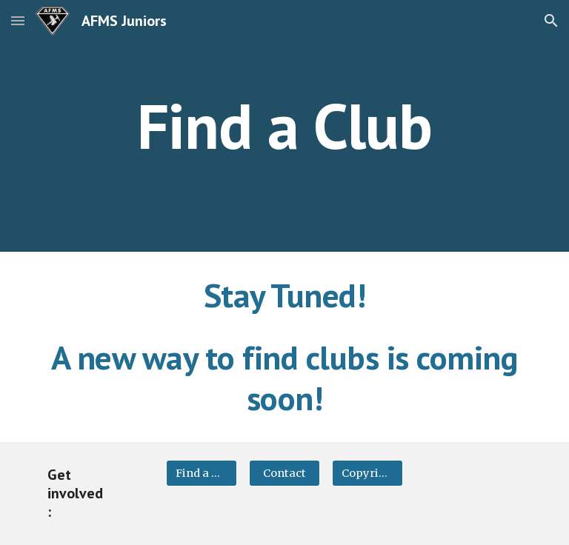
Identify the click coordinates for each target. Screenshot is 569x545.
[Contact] (284, 473)
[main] (284, 125)
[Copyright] (367, 473)
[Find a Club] (201, 473)
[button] (18, 20)
